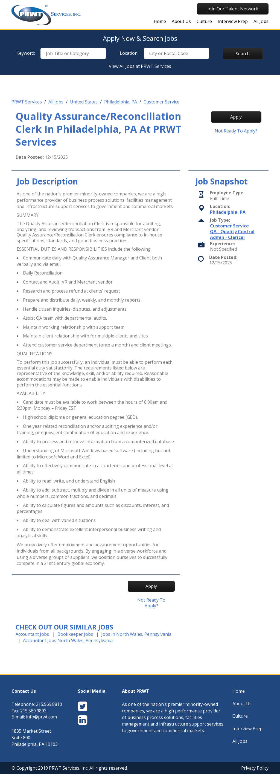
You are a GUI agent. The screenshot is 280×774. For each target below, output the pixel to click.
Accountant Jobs (32, 634)
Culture (204, 21)
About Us (181, 21)
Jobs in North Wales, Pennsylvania (136, 634)
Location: (129, 53)
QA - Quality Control (232, 232)
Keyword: (25, 53)
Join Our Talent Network (233, 9)
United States (84, 102)
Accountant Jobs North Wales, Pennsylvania (68, 640)
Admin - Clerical (227, 237)
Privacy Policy (255, 768)
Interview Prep (233, 21)
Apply (236, 117)
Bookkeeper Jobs (75, 634)
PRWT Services (26, 102)
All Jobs (261, 21)
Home (160, 21)
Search (243, 54)
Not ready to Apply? (236, 131)
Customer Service (161, 102)
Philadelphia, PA (120, 102)
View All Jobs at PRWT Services (140, 66)
